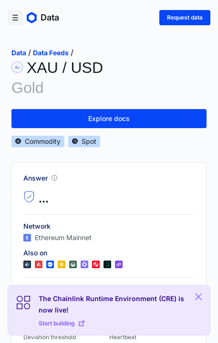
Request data (185, 17)
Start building (61, 323)
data (18, 53)
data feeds (51, 53)
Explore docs (109, 118)
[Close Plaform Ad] (198, 297)
